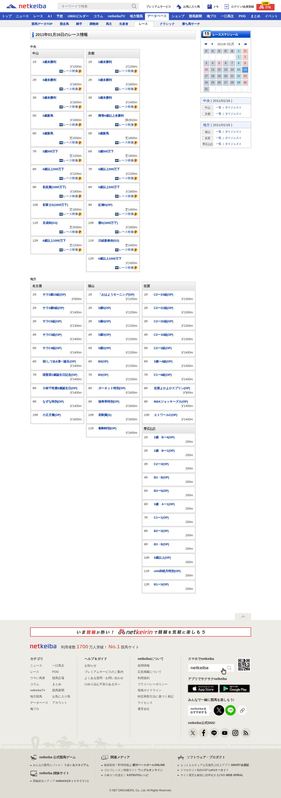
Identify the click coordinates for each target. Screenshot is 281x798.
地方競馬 (136, 16)
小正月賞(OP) (52, 415)
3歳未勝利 (49, 62)
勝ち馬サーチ (191, 24)
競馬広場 (58, 678)
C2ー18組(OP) (164, 334)
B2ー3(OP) (161, 531)
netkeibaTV (116, 16)
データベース (157, 16)
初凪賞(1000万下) (54, 187)
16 (244, 69)
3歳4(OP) (104, 321)
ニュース (22, 16)
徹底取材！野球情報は (134, 765)
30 (244, 82)
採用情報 (144, 665)
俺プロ (211, 16)
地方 (206, 125)
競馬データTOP (42, 24)
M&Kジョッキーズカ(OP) (171, 401)
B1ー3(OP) (161, 584)
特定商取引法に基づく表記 (156, 696)
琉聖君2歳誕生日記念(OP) (60, 375)
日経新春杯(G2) (108, 240)
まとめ (255, 16)
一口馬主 (227, 16)
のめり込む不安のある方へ (102, 684)
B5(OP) (103, 375)
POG (242, 16)
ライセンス (145, 702)
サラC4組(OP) (52, 348)
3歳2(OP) (104, 348)
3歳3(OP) (104, 334)
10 (206, 69)
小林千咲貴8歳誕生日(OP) (60, 388)
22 (238, 76)
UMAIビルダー (78, 16)
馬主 (109, 24)
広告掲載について (150, 671)
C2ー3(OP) (161, 464)
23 (244, 76)
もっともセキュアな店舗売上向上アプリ (214, 765)
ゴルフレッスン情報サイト (133, 770)
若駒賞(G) (105, 415)
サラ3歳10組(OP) (54, 294)
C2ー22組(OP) (164, 308)
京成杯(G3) (50, 223)
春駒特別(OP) (107, 428)
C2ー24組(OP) (164, 294)
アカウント (59, 702)
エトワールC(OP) (165, 415)
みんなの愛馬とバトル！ (61, 765)
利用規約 (144, 678)
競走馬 (64, 24)
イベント (271, 16)
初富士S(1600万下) (55, 205)
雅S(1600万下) (108, 223)
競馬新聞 (195, 16)
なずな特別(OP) (53, 401)
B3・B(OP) (161, 477)
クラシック (167, 24)
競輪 (265, 6)
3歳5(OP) (104, 308)
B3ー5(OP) (161, 490)
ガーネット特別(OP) (111, 388)
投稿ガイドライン (150, 690)
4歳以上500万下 (53, 169)
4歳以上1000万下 (54, 240)
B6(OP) (103, 361)
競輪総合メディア (60, 781)
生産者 (123, 24)
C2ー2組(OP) (163, 348)
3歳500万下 (50, 151)
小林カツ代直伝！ (126, 775)
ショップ (177, 16)
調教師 (94, 24)
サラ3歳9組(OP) (53, 308)
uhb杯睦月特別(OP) (167, 571)
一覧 (218, 107)
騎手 (79, 24)
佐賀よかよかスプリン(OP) (172, 388)
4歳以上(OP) (162, 557)
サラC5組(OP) (52, 334)
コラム (98, 16)
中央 (206, 101)
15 (238, 69)
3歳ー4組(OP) (163, 361)
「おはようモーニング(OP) (116, 294)
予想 (59, 16)
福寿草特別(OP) (108, 401)
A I (50, 16)
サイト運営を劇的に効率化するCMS (211, 775)
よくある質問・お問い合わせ (103, 678)
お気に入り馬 (61, 696)
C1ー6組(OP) (163, 375)
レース (38, 16)
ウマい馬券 (37, 678)
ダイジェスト (233, 107)
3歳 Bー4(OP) (164, 437)
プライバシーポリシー (153, 684)
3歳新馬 (48, 115)
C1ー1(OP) (161, 517)
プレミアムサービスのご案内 (103, 671)
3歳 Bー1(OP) (164, 450)
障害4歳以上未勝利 (111, 115)
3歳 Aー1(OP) (164, 504)
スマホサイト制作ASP (204, 770)
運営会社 (144, 709)
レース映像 (68, 71)
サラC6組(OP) (52, 321)
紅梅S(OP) (105, 205)
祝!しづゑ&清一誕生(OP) (59, 361)
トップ (7, 16)
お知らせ (90, 665)
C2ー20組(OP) (164, 321)
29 (238, 82)
